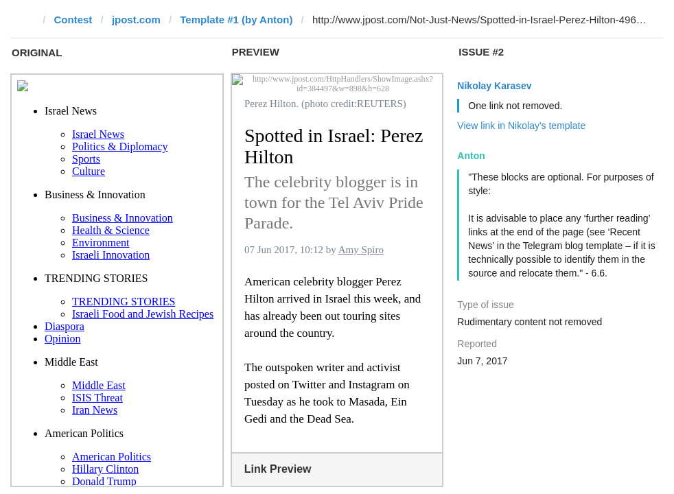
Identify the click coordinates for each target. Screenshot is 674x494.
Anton (471, 155)
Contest (73, 19)
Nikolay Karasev (494, 85)
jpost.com (136, 19)
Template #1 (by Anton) (236, 19)
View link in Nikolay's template (521, 125)
